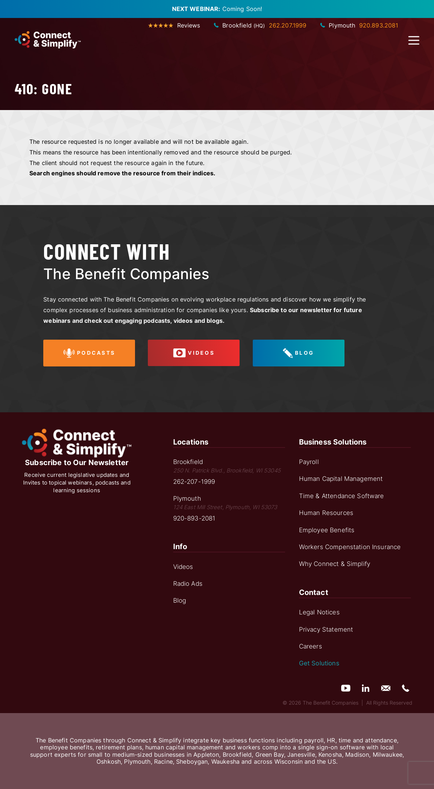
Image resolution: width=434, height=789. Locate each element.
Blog (179, 600)
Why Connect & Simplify (334, 563)
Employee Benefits (327, 530)
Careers (310, 646)
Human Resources (326, 512)
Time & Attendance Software (341, 496)
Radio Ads (188, 583)
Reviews (174, 25)
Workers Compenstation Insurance (350, 547)
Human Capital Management (341, 478)
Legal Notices (319, 612)
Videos (183, 566)
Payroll (309, 461)
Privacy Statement (326, 629)
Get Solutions (319, 663)
